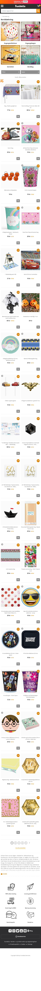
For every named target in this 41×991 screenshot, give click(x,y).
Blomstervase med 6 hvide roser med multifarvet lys (10, 317)
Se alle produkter (20, 848)
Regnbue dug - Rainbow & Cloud (10, 779)
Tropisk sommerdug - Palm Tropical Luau (30, 570)
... (1, 16)
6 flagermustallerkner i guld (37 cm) (31, 400)
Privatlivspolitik (14, 944)
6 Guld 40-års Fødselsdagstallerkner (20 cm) (30, 780)
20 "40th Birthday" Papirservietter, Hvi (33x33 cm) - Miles (30, 485)
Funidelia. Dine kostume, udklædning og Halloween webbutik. (20, 6)
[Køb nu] (18, 116)
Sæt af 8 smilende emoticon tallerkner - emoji (30, 612)
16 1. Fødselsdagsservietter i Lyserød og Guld (10, 822)
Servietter (10, 67)
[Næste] (29, 842)
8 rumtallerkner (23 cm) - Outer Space (10, 654)
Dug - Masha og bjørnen (10, 106)
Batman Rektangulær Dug (30, 358)
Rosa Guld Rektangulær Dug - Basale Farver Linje (30, 528)
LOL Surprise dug (10, 569)
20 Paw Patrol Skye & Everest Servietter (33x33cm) (30, 149)
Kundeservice (20, 936)
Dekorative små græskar (10, 190)
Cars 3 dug (10, 148)
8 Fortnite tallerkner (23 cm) (30, 653)
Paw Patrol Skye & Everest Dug (30, 232)
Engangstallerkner (10, 43)
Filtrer (3, 72)
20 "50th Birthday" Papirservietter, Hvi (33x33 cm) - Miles (10, 485)
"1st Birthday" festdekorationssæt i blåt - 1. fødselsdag (10, 443)
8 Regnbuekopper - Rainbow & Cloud (10, 233)
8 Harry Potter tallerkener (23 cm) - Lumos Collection (10, 738)
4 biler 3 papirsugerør (10, 400)
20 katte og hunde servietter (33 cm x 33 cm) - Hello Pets (30, 738)
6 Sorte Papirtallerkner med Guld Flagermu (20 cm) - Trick (30, 443)
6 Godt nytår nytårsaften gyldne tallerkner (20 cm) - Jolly (30, 822)
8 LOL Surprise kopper (30, 190)
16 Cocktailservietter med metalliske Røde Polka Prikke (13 (10, 612)
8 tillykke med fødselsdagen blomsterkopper (30, 696)
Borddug (30, 67)
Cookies (23, 944)
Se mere (5, 874)
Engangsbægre (30, 43)
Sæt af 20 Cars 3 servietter (30, 274)
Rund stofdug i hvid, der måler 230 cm (30, 106)
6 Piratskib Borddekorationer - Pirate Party (10, 528)
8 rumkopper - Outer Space (10, 695)
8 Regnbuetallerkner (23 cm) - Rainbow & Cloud (10, 359)
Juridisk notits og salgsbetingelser (27, 941)
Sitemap (30, 944)
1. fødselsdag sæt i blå (10, 274)
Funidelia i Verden (9, 941)
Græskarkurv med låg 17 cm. (30, 316)
